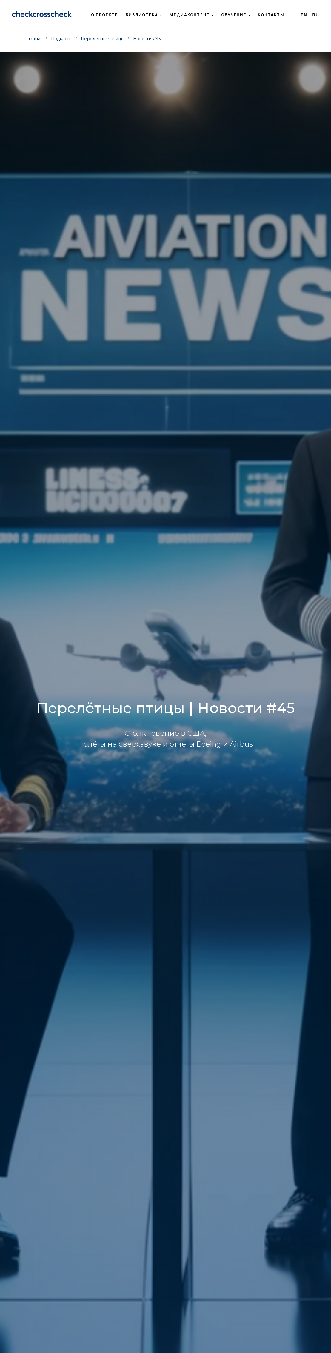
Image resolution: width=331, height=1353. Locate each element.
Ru (315, 15)
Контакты (271, 15)
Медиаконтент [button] (190, 15)
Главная (34, 38)
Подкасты (62, 38)
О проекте (104, 15)
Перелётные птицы (102, 38)
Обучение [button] (234, 15)
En (304, 15)
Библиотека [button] (142, 15)
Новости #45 (147, 38)
